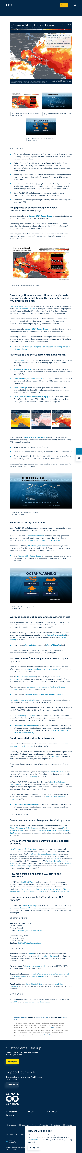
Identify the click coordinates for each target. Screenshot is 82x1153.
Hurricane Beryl (16, 306)
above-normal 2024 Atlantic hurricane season (41, 540)
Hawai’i (33, 891)
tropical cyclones (51, 669)
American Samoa (28, 889)
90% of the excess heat (56, 634)
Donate (63, 5)
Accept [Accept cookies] (34, 1147)
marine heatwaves (55, 771)
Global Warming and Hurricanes (23, 828)
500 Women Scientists (42, 973)
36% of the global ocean (37, 545)
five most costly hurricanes (24, 715)
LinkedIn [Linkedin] (55, 1125)
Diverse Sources (37, 976)
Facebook (24, 1125)
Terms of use (9, 1134)
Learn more (12, 1084)
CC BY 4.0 (52, 1027)
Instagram (11, 1125)
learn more (33, 1140)
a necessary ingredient (32, 669)
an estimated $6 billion (25, 308)
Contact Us (11, 1112)
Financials (52, 1112)
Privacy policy (20, 1134)
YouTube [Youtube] (43, 1125)
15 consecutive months (35, 535)
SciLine (31, 953)
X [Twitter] (34, 1125)
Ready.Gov (54, 858)
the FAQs (13, 1001)
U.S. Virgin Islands (62, 891)
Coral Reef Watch (27, 882)
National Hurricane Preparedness (43, 853)
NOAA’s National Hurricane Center (24, 849)
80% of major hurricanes (25, 676)
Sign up (12, 1061)
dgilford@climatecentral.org (29, 942)
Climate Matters (20, 1017)
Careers (10, 1115)
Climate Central (42, 1017)
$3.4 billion (55, 756)
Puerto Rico (41, 891)
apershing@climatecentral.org (30, 930)
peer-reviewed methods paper (37, 1001)
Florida (20, 891)
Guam (26, 891)
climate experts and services (35, 966)
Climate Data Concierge (48, 956)
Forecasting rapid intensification (23, 700)
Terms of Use (48, 1035)
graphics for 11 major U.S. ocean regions (26, 907)
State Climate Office (34, 984)
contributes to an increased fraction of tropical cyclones (37, 688)
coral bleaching (31, 776)
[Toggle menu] (71, 5)
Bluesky (67, 1125)
